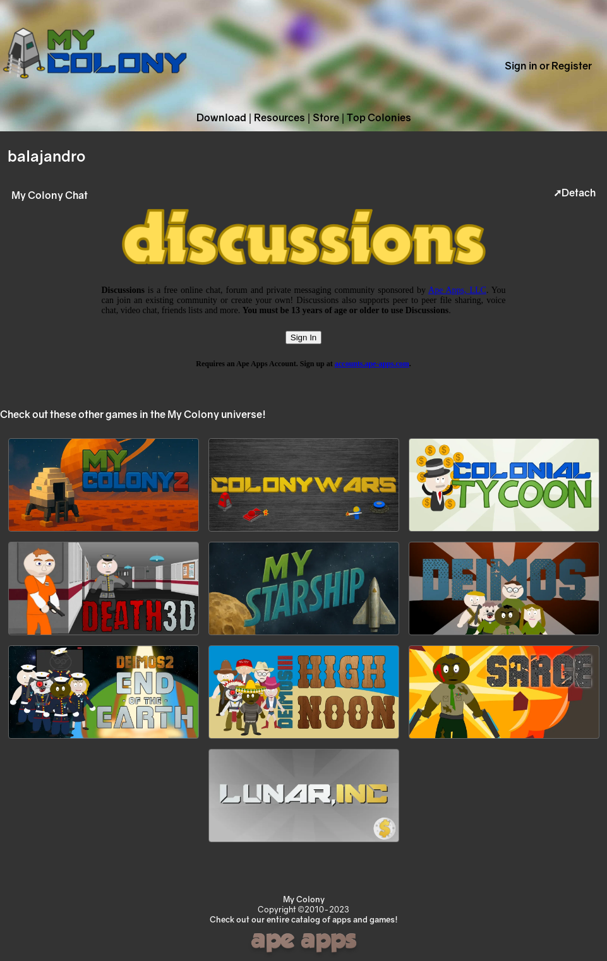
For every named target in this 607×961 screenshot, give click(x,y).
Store (326, 117)
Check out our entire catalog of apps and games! (304, 919)
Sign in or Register (548, 65)
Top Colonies (379, 117)
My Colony (304, 899)
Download (221, 117)
